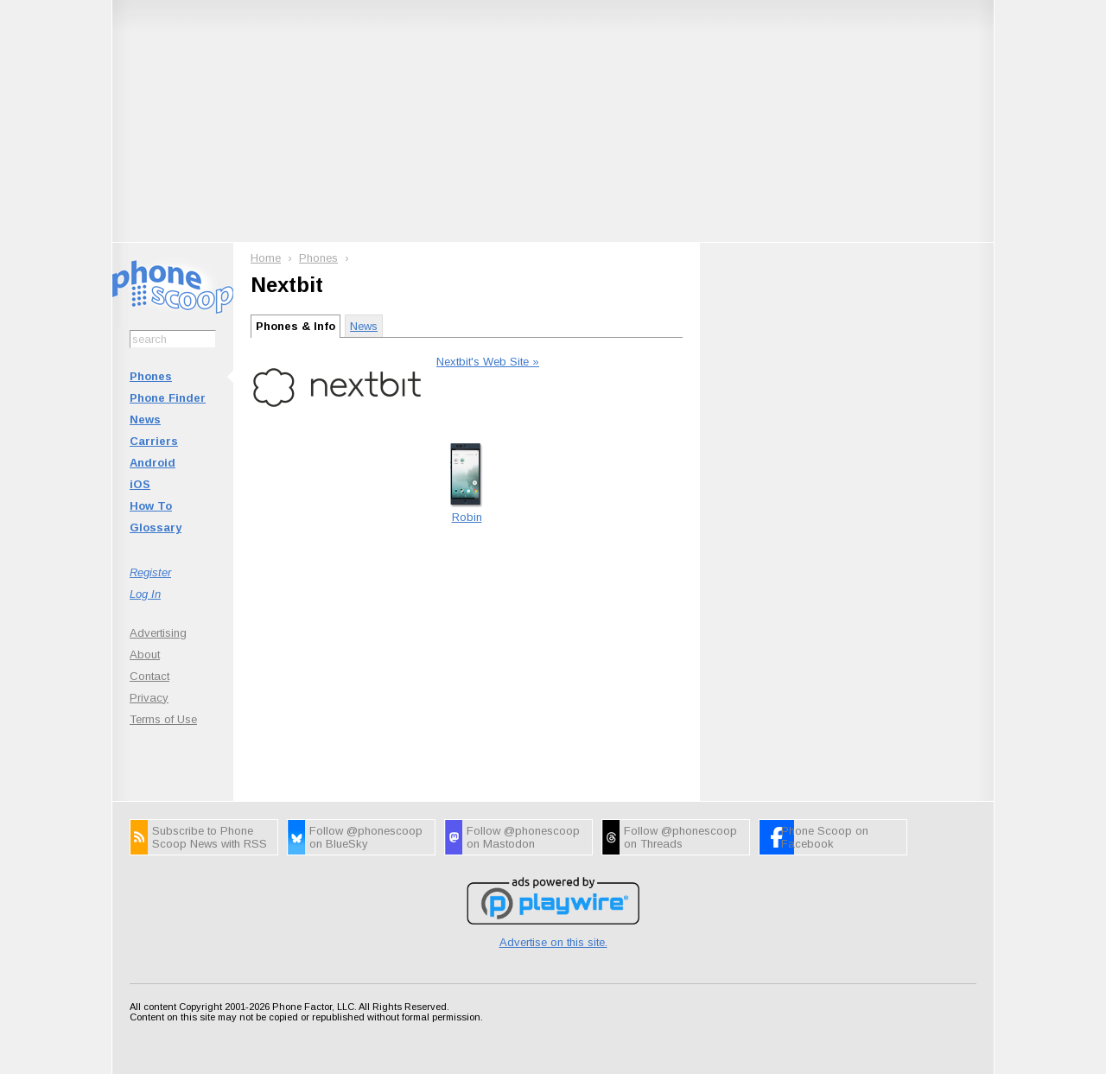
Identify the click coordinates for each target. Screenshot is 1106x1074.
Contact (149, 676)
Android (152, 462)
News (145, 419)
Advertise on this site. (553, 942)
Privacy (149, 697)
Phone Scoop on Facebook (824, 837)
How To (151, 505)
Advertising (158, 632)
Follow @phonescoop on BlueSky (366, 837)
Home (266, 257)
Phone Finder (168, 397)
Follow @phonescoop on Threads (680, 837)
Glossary (155, 527)
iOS (140, 484)
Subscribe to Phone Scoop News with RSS (209, 837)
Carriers (154, 441)
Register (150, 572)
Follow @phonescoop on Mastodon (523, 837)
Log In (145, 594)
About (145, 654)
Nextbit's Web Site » (487, 361)
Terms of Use (163, 719)
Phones (151, 376)
